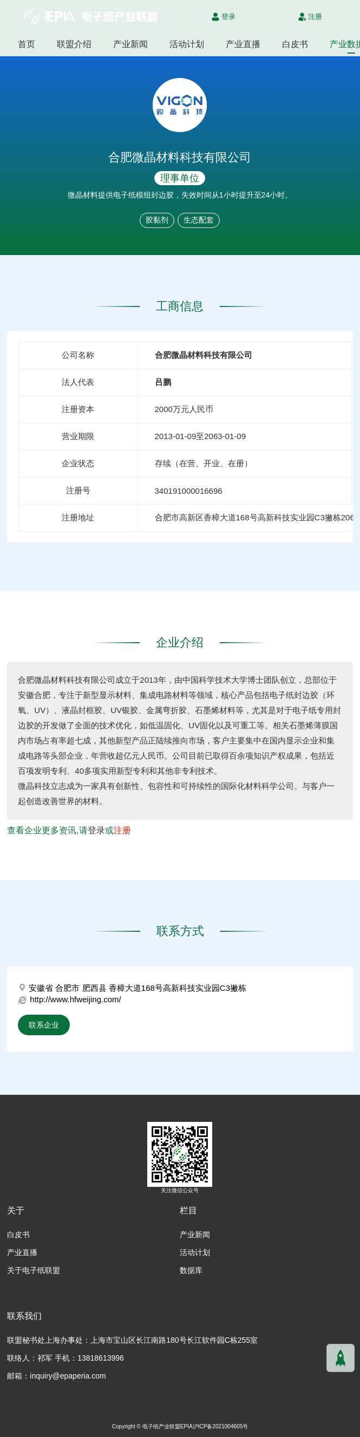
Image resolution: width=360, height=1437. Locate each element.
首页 (26, 44)
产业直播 (243, 44)
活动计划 (186, 44)
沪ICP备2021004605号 (220, 1426)
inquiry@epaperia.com (68, 1375)
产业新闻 (130, 44)
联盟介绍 (74, 44)
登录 (96, 830)
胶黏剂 (157, 219)
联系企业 (44, 1025)
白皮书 (295, 44)
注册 (122, 830)
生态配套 (199, 219)
